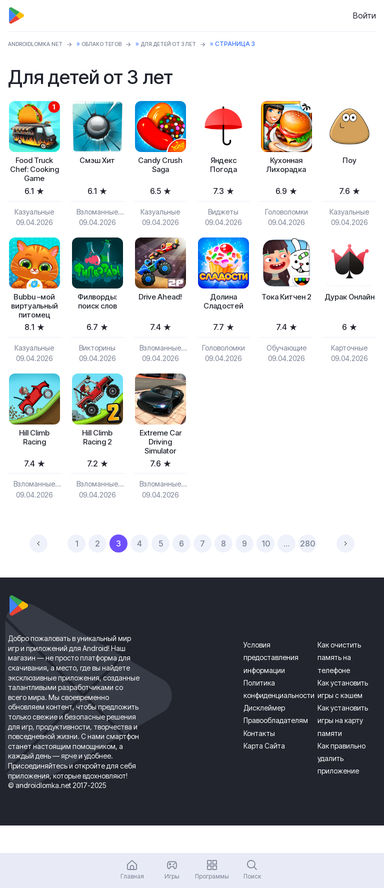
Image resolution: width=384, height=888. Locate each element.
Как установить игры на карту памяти (343, 747)
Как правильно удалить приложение (342, 785)
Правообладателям (276, 748)
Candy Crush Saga (160, 167)
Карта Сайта (264, 773)
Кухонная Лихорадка (287, 167)
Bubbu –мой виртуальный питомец (34, 325)
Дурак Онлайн (349, 319)
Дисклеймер (264, 735)
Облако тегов (116, 44)
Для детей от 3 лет (191, 44)
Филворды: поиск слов (98, 319)
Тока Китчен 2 (286, 319)
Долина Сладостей (223, 319)
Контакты (259, 760)
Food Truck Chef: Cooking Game (35, 178)
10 (266, 571)
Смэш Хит (97, 161)
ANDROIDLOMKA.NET (40, 44)
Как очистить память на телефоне (339, 685)
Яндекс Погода (223, 167)
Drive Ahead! (160, 314)
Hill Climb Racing (34, 461)
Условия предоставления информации (271, 685)
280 (307, 571)
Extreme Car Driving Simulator (160, 467)
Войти (364, 15)
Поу (350, 161)
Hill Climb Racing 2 (97, 461)
